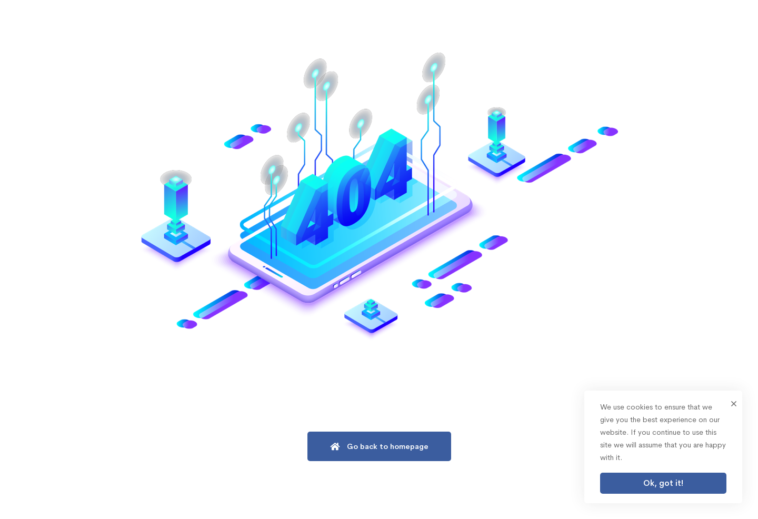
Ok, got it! (663, 483)
